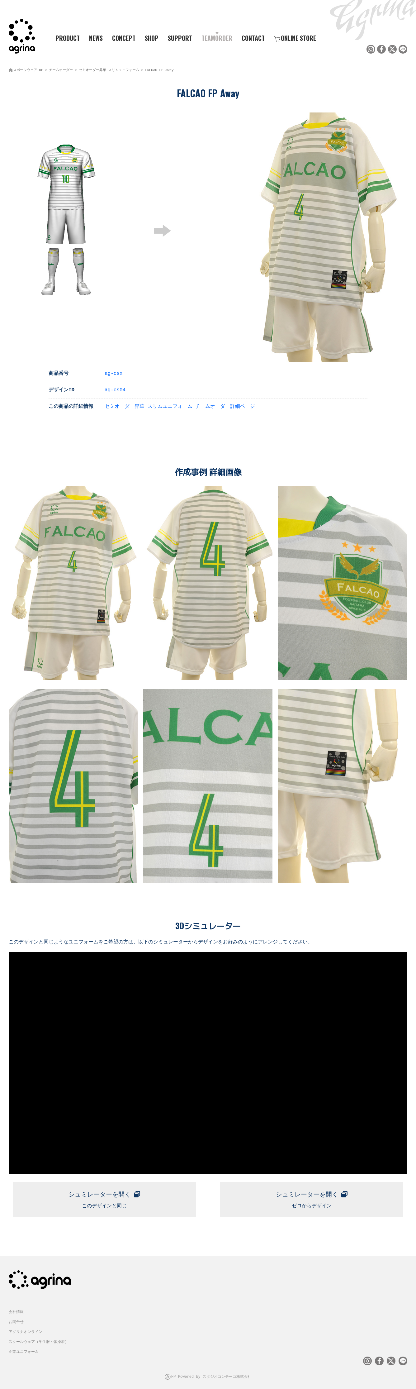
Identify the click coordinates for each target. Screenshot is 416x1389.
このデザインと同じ (104, 1195)
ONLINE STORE (295, 37)
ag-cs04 (115, 388)
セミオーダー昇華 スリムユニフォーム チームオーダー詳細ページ (180, 404)
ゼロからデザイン (311, 1195)
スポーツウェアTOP (28, 68)
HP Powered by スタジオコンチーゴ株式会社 (211, 1371)
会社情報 (16, 1307)
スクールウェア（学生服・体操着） (39, 1337)
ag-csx (114, 371)
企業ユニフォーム (24, 1347)
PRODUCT (65, 37)
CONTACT (253, 37)
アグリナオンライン (25, 1327)
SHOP (151, 37)
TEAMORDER (216, 37)
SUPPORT (180, 37)
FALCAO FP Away (159, 68)
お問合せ (16, 1317)
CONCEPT (123, 37)
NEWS (96, 37)
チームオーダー (61, 68)
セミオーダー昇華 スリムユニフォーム (109, 68)
